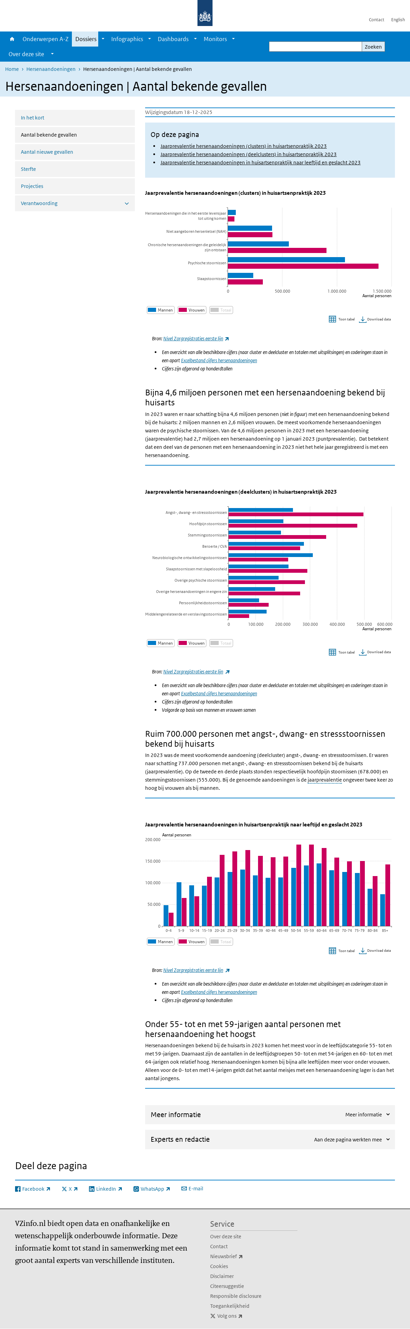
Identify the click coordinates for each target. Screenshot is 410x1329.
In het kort (32, 117)
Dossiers (86, 39)
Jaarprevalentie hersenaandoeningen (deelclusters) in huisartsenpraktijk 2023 (249, 154)
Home (12, 39)
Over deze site (225, 1236)
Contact (376, 20)
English (398, 20)
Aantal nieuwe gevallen (47, 152)
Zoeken (373, 46)
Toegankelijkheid (229, 1306)
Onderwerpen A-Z (45, 39)
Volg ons (245, 1316)
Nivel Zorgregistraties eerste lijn (196, 671)
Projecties (32, 186)
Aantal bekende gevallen (67, 134)
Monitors (215, 39)
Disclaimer (222, 1276)
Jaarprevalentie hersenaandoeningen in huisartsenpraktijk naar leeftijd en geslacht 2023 (261, 162)
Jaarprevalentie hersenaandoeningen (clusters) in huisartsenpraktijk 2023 (244, 146)
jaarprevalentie (325, 779)
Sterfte (28, 169)
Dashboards (173, 39)
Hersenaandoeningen (51, 69)
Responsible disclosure (235, 1296)
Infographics (127, 39)
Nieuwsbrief (241, 1256)
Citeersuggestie (227, 1286)
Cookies (219, 1266)
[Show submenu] (103, 39)
